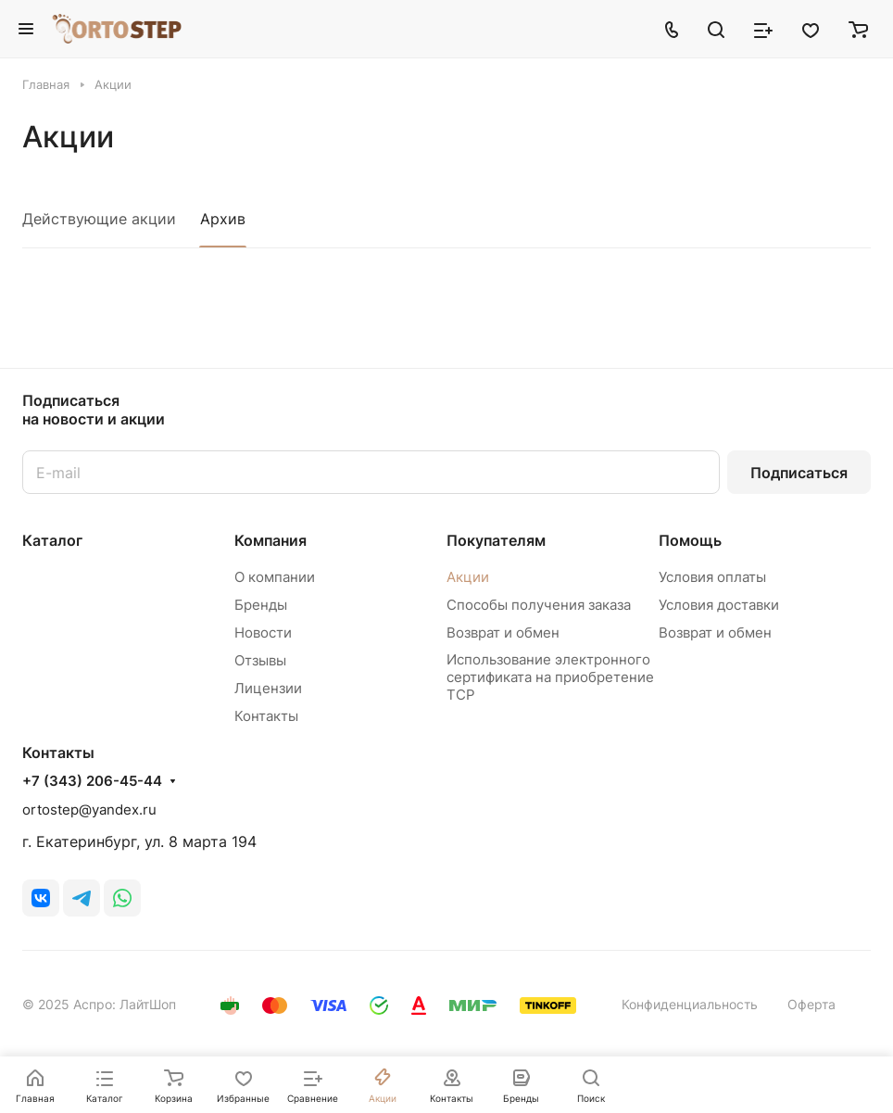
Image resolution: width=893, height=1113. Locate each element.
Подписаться (799, 472)
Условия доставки (719, 604)
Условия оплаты (712, 577)
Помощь (690, 540)
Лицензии (268, 688)
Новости (263, 632)
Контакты (266, 716)
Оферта (811, 1004)
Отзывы (260, 660)
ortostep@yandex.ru (89, 809)
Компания (270, 540)
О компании (274, 577)
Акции (467, 577)
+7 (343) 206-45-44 (92, 781)
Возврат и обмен (503, 632)
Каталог (52, 540)
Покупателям (496, 540)
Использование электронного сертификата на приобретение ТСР (550, 677)
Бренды (260, 604)
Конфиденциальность (690, 1004)
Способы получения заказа (538, 604)
